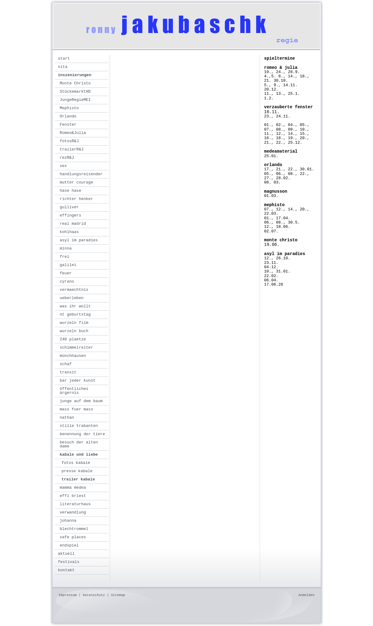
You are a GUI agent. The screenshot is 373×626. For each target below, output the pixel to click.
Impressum (68, 595)
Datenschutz (94, 595)
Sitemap (118, 595)
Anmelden (306, 595)
